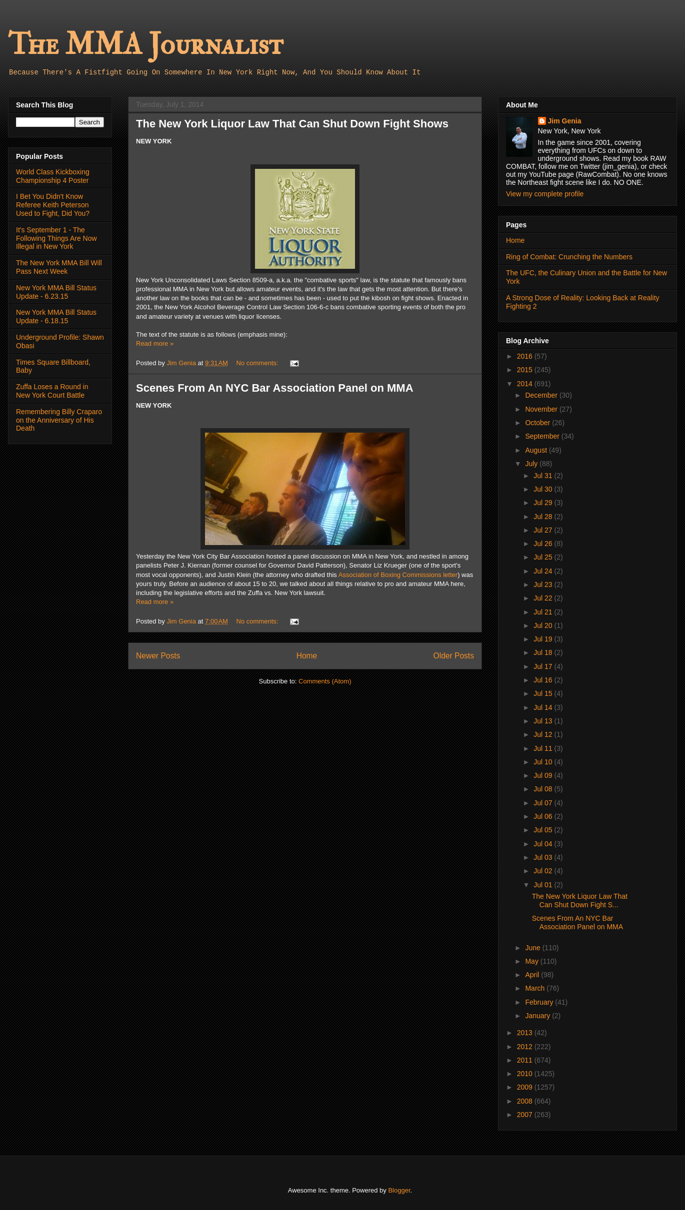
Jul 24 (544, 571)
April (533, 975)
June (533, 948)
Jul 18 (544, 652)
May (532, 961)
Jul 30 (544, 489)
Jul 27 (544, 530)
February (540, 1002)
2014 (525, 384)
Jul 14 (544, 707)
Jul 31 (544, 476)
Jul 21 (544, 612)
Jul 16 (544, 680)
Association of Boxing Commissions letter (398, 575)
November (542, 409)
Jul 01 (544, 885)
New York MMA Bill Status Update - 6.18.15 (56, 316)
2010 (525, 1074)
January (538, 1016)
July (532, 464)
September (543, 436)
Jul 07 (544, 803)
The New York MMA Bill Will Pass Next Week (59, 267)
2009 (525, 1087)
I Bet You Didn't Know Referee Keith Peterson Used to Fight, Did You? (53, 204)
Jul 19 (544, 639)
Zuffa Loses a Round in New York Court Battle (52, 391)
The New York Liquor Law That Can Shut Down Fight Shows (292, 123)
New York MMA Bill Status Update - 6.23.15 (56, 292)
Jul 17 (544, 666)
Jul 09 (544, 775)
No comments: (258, 363)
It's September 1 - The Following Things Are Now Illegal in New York (56, 238)
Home (307, 655)
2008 (525, 1101)
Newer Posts (158, 655)
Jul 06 (544, 816)
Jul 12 (544, 734)
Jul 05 (544, 830)
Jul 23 (544, 585)
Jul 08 (544, 789)
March (535, 988)
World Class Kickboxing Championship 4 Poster (53, 176)
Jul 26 (544, 544)
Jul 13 (544, 721)
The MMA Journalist (145, 44)
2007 (525, 1115)
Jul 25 (544, 557)
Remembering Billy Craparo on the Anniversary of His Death (59, 420)
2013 (525, 1033)
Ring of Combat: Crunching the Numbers (569, 257)
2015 (525, 370)
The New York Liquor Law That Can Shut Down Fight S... (580, 900)
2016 (525, 356)
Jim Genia (565, 121)
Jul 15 (544, 693)
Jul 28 (544, 517)
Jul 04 (544, 844)
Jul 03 (544, 857)
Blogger (399, 1190)
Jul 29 (544, 503)
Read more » (155, 343)
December (542, 395)
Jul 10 (544, 762)
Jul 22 (544, 598)
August (536, 450)
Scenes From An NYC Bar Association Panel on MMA (275, 388)
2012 (525, 1047)
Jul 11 (544, 748)
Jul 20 (544, 625)
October (538, 423)
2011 (525, 1060)
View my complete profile (545, 194)
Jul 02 (544, 871)
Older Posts (454, 655)
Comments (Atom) (324, 681)
